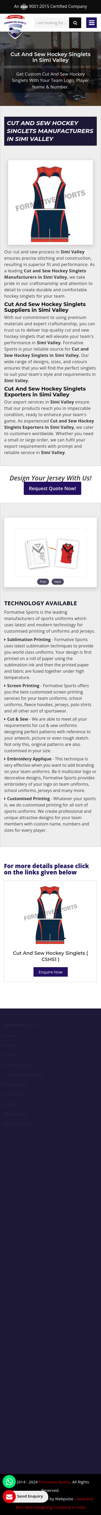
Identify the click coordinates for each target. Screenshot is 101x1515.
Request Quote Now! (52, 488)
